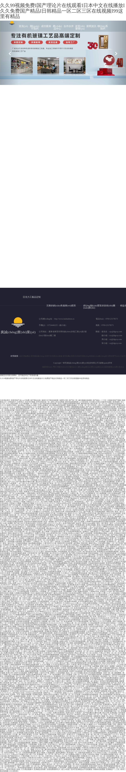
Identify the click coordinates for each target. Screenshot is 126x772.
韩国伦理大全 (115, 588)
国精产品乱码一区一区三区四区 (107, 498)
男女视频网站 (110, 548)
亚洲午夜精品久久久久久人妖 (15, 442)
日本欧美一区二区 (60, 505)
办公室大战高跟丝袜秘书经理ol (36, 563)
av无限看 (3, 648)
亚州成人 (9, 502)
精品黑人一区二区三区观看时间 (74, 445)
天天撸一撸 (97, 696)
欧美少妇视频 (79, 586)
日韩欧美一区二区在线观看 (27, 670)
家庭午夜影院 (99, 528)
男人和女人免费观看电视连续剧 (84, 764)
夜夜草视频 (118, 490)
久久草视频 (121, 628)
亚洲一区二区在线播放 (41, 701)
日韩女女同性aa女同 (64, 503)
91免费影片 (36, 512)
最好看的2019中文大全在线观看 (109, 513)
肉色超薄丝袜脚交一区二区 (82, 503)
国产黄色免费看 (24, 433)
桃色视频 (74, 648)
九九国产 (55, 640)
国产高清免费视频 (98, 703)
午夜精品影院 (102, 768)
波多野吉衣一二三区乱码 (107, 616)
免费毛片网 (63, 400)
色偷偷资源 (99, 651)
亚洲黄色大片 (82, 450)
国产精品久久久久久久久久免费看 (23, 601)
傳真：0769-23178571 (105, 325)
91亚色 (56, 557)
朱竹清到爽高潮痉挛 (87, 598)
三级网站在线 (94, 591)
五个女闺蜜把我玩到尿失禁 (96, 567)
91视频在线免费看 (23, 425)
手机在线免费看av (16, 552)
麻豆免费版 (5, 557)
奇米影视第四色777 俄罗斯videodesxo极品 (37, 505)
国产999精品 (116, 601)
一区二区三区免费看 (17, 429)
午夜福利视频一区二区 (16, 517)
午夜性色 (85, 748)
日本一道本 (65, 648)
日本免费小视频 (104, 543)
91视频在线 (80, 734)
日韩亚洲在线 (27, 407)
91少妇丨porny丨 (27, 716)
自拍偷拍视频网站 (118, 728)
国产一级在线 (55, 542)
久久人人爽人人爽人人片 (101, 593)
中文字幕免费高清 (26, 507)
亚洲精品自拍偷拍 (80, 570)
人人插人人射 (82, 611)
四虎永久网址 (104, 443)
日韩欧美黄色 (32, 475)
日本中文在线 (34, 571)
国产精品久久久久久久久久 (109, 430)
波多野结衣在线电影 (39, 517)
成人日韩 (121, 518)
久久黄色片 (65, 573)
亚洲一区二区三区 (69, 630)
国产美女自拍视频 (56, 480)
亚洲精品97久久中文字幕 (109, 571)
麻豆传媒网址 (95, 462)
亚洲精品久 (79, 731)
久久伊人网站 (49, 690)
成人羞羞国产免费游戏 (99, 691)
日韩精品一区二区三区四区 (96, 758)
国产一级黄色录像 (102, 419)
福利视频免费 (112, 739)
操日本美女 (40, 500)
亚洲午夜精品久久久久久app (31, 613)
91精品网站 (15, 701)
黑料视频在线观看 (119, 608)
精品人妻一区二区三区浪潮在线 (39, 472)
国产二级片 (21, 766)
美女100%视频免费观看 (109, 518)
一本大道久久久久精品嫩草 (104, 743)
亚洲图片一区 (113, 415)
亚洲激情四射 (35, 763)
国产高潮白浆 (53, 626)
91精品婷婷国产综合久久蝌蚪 (44, 560)
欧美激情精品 (113, 733)
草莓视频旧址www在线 (90, 438)
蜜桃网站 (110, 670)
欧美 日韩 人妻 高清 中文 (51, 425)
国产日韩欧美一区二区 (102, 601)
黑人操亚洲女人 (28, 528)
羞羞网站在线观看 (72, 477)
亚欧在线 (84, 543)
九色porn (14, 754)
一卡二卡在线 (9, 749)
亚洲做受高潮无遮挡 (94, 585)
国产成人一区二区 (88, 550)
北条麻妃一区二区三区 (56, 517)
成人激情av (76, 576)
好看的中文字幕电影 (78, 588)
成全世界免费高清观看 (35, 636)
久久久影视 (116, 565)
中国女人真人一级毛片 (103, 625)
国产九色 (41, 761)
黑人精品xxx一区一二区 (20, 455)
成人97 (104, 749)
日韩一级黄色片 (111, 547)
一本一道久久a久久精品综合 (27, 483)
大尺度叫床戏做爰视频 (77, 641)
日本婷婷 (43, 671)
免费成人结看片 (61, 585)
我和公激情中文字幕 (15, 533)
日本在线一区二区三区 (61, 721)
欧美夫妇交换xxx (46, 676)
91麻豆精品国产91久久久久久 (106, 414)
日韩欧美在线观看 (9, 670)
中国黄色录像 (84, 575)
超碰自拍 (29, 560)
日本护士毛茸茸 (81, 527)
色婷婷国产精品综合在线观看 (106, 409)
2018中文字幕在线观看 (51, 478)
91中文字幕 (23, 635)
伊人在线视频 (100, 542)
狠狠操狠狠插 (59, 761)
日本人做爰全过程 (37, 593)
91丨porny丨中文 (45, 424)
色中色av (43, 571)
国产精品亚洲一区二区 (38, 558)
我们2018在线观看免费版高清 (27, 623)
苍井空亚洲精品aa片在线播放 (82, 769)
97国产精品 (95, 575)
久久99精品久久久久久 (22, 586)
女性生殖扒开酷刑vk (100, 586)
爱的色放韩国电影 (72, 402)
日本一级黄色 (107, 440)
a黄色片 (89, 638)
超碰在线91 (71, 547)
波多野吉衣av (73, 763)
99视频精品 (52, 558)
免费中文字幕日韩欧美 (105, 540)
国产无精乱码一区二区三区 (80, 568)
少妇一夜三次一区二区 (16, 581)
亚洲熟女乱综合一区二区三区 (59, 429)
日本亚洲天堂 (14, 537)
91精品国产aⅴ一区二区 (106, 646)
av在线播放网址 (112, 570)
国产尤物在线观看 (118, 463)
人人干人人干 (50, 661)
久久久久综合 (63, 460)
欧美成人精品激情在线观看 (18, 690)
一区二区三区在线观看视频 (48, 410)
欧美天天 (122, 462)
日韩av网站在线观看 (67, 527)
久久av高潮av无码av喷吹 (25, 731)
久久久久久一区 (77, 640)
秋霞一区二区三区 (93, 759)
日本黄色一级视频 (93, 709)
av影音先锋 (49, 510)
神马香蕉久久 (112, 749)
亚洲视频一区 (113, 768)
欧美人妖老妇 (55, 668)
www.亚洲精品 (5, 661)
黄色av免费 (10, 540)
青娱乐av (73, 419)
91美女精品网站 (111, 600)
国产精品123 (19, 606)
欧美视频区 (57, 675)
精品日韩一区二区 (111, 651)
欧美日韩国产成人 (100, 415)
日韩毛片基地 (36, 425)
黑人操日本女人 (40, 507)
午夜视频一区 (26, 567)
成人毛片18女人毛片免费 (86, 540)
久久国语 (116, 708)
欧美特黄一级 (16, 598)
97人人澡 (55, 482)
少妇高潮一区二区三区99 (111, 701)
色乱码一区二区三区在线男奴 (82, 429)
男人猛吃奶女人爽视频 (39, 621)
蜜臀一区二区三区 (33, 766)
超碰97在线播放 (88, 515)
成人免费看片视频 (75, 412)
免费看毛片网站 (96, 440)
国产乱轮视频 (26, 698)
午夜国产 (78, 713)
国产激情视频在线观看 (60, 635)
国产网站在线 (35, 400)
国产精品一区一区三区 (62, 746)
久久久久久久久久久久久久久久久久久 (34, 759)
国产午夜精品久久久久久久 (108, 671)
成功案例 (46, 26)
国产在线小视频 (117, 535)
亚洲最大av (107, 640)
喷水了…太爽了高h (30, 610)
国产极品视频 (101, 741)
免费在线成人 (5, 508)
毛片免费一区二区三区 (61, 415)
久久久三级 (39, 749)
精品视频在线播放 (35, 543)
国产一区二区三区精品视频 (14, 493)
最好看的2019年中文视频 (55, 528)
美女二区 (59, 621)
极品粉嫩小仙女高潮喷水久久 (15, 472)
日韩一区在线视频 (32, 470)
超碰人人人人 (68, 693)
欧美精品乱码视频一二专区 (83, 414)
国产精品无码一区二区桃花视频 (54, 468)
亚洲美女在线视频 (114, 480)
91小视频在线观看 (34, 448)
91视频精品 (78, 691)
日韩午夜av (49, 756)
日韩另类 (54, 709)
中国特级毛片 (117, 685)
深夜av (74, 680)
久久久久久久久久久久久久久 (52, 545)
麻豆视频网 (109, 424)
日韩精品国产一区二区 (22, 512)
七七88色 (120, 665)
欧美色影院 (94, 473)
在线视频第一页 (18, 419)
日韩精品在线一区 (77, 530)
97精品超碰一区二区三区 (104, 688)
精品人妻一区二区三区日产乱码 (12, 525)
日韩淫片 (80, 626)
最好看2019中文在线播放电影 (82, 415)
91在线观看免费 (85, 613)
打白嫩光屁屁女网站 (61, 463)
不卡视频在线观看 (119, 508)
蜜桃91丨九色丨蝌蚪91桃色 (19, 457)
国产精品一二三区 (100, 400)
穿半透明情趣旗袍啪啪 (51, 655)
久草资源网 (62, 768)
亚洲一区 (85, 520)
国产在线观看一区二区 (22, 450)
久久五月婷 (90, 636)
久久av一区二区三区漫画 (71, 571)
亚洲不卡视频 (61, 590)
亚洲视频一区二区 (60, 567)
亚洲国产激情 (43, 568)
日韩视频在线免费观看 (89, 695)
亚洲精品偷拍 (37, 695)
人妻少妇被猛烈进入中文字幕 (69, 625)
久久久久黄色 (26, 668)
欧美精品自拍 (20, 422)
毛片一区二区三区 (19, 596)
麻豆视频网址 (55, 686)
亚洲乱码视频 (91, 525)
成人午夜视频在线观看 (17, 675)
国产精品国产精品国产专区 (29, 719)
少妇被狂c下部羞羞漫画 (94, 448)
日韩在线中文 (52, 671)
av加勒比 (18, 407)
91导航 (69, 560)
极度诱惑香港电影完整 (89, 700)
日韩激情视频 (34, 477)
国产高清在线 (77, 739)
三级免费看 (15, 573)
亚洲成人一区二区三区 (39, 412)
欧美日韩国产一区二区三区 (74, 741)
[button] (9, 53)
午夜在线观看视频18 (31, 718)
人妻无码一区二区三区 (94, 711)
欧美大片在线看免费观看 (93, 673)
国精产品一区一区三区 (8, 510)
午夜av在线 (83, 726)
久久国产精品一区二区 (58, 548)
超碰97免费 (46, 608)
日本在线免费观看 (106, 695)
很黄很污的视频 (43, 726)
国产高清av (47, 596)
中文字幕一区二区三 (67, 646)
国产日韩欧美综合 (90, 490)
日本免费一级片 (85, 425)
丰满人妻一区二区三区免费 (70, 695)
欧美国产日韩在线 (81, 714)
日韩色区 (58, 497)
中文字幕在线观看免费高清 (52, 447)
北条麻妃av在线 (57, 591)
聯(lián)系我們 (102, 27)
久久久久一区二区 (37, 756)
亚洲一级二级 (108, 673)
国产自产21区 (60, 754)
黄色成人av (60, 751)
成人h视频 (7, 550)
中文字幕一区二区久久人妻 (100, 583)
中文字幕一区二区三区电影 (105, 460)
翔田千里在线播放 (36, 465)
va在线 (110, 533)
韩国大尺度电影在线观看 (106, 764)
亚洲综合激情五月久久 (32, 435)
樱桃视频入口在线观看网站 (72, 658)
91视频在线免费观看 (22, 593)
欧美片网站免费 (69, 523)
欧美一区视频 (76, 721)
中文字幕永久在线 (100, 753)
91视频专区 (47, 613)
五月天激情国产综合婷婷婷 (64, 653)
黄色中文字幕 (32, 442)
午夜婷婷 (18, 610)
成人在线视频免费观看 (22, 743)
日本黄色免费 (40, 528)
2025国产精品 (116, 751)
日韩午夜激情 (27, 734)
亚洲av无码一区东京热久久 (48, 744)
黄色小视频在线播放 (22, 608)
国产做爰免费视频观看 (88, 427)
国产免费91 (27, 542)
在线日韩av (100, 611)
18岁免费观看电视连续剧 (94, 686)
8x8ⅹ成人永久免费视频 (73, 537)
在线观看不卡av (83, 462)
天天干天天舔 (94, 605)
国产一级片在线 (59, 477)
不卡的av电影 (105, 535)
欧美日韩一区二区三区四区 (42, 562)
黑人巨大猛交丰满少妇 (51, 738)
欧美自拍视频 (9, 422)
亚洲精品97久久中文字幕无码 (65, 676)
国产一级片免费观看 (100, 698)
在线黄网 (14, 555)
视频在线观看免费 (32, 671)
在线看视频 (92, 488)
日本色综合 (100, 658)
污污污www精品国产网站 (100, 761)
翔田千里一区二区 (96, 714)
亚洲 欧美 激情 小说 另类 (65, 453)
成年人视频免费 (15, 415)
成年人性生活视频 (57, 402)
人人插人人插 (26, 651)
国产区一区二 (95, 580)
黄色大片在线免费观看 (103, 492)
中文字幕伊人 (101, 631)
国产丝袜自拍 (97, 613)
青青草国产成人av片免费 (20, 400)
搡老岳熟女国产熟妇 (51, 427)
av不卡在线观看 (102, 590)
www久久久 (36, 724)
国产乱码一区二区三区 (63, 510)
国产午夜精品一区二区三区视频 (108, 763)
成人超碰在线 (21, 565)
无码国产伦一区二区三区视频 (54, 758)
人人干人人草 (81, 500)
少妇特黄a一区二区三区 (26, 510)
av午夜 (39, 527)
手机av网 (42, 646)
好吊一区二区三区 (97, 736)
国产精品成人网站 (93, 507)
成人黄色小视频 (47, 502)
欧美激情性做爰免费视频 (46, 453)
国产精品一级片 (67, 448)
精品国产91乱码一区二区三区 (87, 628)
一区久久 (65, 433)
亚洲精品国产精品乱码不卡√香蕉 (67, 728)
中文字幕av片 (64, 440)
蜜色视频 (76, 550)
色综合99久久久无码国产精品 (11, 460)
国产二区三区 (118, 515)
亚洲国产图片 (87, 701)
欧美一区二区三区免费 (31, 545)
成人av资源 (65, 769)
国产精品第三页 (119, 558)
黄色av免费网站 (93, 683)
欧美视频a (49, 575)
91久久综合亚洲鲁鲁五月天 (44, 547)
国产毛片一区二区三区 (17, 440)
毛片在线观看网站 (69, 595)
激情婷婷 (113, 443)
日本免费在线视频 (107, 754)
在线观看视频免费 (29, 753)
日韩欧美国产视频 (114, 400)
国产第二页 (73, 400)
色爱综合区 (70, 713)
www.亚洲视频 (18, 733)
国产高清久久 (107, 457)
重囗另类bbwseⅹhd (51, 530)
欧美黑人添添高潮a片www (91, 620)
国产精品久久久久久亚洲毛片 (92, 645)
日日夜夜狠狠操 (102, 595)
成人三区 (32, 754)
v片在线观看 (25, 751)
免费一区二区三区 (35, 488)
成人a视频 (121, 410)
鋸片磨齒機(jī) (25, 356)
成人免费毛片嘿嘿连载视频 (66, 723)
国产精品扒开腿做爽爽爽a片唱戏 (61, 563)
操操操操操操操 (52, 706)
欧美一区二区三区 (70, 462)
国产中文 (108, 736)
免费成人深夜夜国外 (107, 438)
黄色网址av (44, 548)
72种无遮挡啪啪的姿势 (78, 663)
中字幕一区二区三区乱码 (87, 405)
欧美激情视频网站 (55, 595)
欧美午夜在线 (116, 450)
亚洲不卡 (4, 726)
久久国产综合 (71, 581)
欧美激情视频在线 (94, 663)
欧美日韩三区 (47, 736)
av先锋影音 (10, 731)
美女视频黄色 (95, 678)
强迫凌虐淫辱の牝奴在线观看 (54, 508)
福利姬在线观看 (51, 552)
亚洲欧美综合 (99, 485)
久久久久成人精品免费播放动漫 (84, 557)
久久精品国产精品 (98, 424)
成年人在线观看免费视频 (61, 596)
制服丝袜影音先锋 (113, 661)
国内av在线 (105, 478)
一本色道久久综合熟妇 (112, 455)
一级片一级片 (54, 718)
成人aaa (96, 518)
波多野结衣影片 (82, 630)
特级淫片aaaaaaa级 (47, 462)
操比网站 (9, 620)
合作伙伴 (69, 26)
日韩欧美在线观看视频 (29, 438)
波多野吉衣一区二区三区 (79, 440)
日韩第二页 (25, 638)
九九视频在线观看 (37, 631)
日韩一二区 (47, 675)
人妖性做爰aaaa (119, 660)
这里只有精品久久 (19, 527)
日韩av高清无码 (110, 448)
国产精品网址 (34, 708)
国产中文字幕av (99, 638)
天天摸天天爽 (35, 578)
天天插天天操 (69, 437)
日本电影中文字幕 (104, 685)
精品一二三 (72, 450)
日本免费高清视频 (115, 586)
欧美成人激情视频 (115, 517)
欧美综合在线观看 (75, 505)
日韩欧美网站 (119, 503)
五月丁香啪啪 (42, 565)
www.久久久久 (8, 407)
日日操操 (87, 530)
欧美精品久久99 (6, 615)
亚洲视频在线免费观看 (87, 768)
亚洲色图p (114, 713)
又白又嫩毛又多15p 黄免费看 (62, 555)
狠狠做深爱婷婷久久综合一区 (75, 638)
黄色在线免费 (63, 671)
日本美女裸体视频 (119, 485)
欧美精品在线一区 (45, 409)
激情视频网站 (79, 643)
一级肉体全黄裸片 (43, 473)
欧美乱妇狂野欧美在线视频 (36, 625)
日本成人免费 (42, 523)
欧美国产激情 (70, 562)
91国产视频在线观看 (80, 591)
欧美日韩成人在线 (13, 769)
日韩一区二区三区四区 (51, 488)
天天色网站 (67, 764)
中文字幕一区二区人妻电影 (43, 600)
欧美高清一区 (11, 656)
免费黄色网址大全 (55, 414)
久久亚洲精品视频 (18, 508)
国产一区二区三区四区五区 (61, 473)
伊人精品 (66, 447)
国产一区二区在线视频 (94, 502)
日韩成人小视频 (15, 503)
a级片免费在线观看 (113, 545)
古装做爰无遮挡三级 (58, 532)
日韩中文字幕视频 (34, 658)
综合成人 (72, 518)
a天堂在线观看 (60, 547)
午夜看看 (12, 483)
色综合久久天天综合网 (29, 463)
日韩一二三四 (90, 741)
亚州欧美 (122, 651)
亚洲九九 (48, 636)
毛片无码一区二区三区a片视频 (37, 630)
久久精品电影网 (94, 623)
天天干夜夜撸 (53, 641)
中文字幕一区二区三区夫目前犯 (60, 550)
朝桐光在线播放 (9, 565)
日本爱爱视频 (19, 630)
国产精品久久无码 (75, 552)
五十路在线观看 (35, 532)
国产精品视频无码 (51, 440)
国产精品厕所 (80, 508)
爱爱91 (53, 673)
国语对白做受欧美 (105, 453)
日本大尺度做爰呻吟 (33, 764)
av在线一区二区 (55, 467)
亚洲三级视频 (27, 595)
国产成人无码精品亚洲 (65, 470)
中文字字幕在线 (63, 618)
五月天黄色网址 (17, 661)
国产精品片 (12, 618)
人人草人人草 (68, 608)
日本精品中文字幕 (52, 645)
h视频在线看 (80, 470)
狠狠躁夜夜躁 (104, 538)
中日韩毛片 (76, 606)
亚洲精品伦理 (107, 558)
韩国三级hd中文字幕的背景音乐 (99, 751)
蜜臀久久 (3, 542)
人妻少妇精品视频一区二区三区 (108, 636)
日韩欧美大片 (86, 756)
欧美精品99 (81, 655)
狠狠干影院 (31, 440)
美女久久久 (117, 620)
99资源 (64, 668)
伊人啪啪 (69, 643)
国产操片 (69, 600)
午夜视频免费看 (74, 756)
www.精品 (59, 690)
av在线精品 (115, 593)
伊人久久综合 (85, 477)
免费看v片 (41, 681)
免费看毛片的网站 (55, 445)
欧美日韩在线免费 (40, 595)
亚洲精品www (88, 688)
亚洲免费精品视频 (100, 533)
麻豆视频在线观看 (85, 400)
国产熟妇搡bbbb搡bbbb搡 (25, 482)
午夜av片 (102, 653)
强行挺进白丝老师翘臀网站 (59, 487)
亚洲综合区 (4, 505)
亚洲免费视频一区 (7, 610)
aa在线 (31, 460)
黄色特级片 (104, 596)
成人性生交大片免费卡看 (59, 553)
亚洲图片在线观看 (91, 483)
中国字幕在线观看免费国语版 (87, 443)
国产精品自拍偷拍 (56, 739)
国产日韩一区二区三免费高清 (51, 603)
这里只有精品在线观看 (82, 457)
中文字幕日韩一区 (21, 532)
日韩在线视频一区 (118, 573)
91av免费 (103, 480)
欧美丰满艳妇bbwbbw (33, 685)
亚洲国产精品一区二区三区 (108, 700)
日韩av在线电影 (98, 600)
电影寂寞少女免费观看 (53, 615)
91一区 (28, 517)
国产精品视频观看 (14, 528)
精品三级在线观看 (109, 663)
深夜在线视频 (64, 530)
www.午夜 (27, 643)
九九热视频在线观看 (78, 631)
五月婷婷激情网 (23, 591)
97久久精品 (23, 488)
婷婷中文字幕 (21, 448)
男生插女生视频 (82, 562)
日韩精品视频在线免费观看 (26, 417)
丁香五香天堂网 (90, 660)
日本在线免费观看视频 (81, 424)
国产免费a (109, 638)
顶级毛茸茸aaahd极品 (51, 695)
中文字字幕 (114, 618)
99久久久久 (70, 508)
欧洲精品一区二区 (36, 580)
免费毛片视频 (121, 555)
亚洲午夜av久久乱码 (59, 472)
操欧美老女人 (95, 532)
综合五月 (79, 646)
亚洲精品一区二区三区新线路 (78, 583)
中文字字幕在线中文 (72, 498)
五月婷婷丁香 (14, 613)
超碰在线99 (8, 663)
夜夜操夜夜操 (36, 751)
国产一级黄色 (17, 550)
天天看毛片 (77, 685)
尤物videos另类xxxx (36, 690)
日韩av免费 (12, 583)
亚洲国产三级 (9, 417)
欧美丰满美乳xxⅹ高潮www (76, 711)
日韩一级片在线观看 (99, 477)
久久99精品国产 (110, 748)
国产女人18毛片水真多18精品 (96, 517)
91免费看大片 (110, 611)
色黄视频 (95, 666)
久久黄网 (94, 538)
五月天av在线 (5, 412)
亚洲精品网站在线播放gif (60, 485)
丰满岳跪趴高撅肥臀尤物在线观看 (38, 703)
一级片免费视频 (73, 575)
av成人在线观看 (65, 557)
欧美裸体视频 (100, 578)
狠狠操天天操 (19, 625)
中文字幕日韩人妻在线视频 (75, 430)
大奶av (66, 578)
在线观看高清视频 (55, 571)
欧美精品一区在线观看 (95, 500)
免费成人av (110, 578)
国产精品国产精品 (119, 658)
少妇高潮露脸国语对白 (49, 704)
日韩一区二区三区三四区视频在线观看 (87, 675)
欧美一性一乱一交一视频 (25, 749)
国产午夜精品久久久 (25, 706)
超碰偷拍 (40, 440)
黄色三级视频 (117, 621)
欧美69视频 (97, 503)
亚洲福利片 (5, 691)
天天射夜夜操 (43, 480)
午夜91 (6, 709)
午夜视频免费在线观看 (79, 573)
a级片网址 (92, 555)
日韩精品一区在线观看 (25, 605)
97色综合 (57, 756)
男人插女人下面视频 (43, 640)
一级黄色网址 (31, 493)
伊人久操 (19, 490)
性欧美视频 (95, 690)
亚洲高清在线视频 (92, 470)
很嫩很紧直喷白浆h (30, 540)
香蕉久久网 (11, 660)
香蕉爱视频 (108, 711)
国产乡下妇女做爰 (38, 698)
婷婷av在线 (5, 695)
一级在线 (99, 719)
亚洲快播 (71, 585)
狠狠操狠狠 (52, 768)
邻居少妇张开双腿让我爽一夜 (113, 458)
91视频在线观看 (74, 472)
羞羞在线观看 (29, 733)
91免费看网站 (5, 455)
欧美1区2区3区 (21, 633)
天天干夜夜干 (108, 656)
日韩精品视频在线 (53, 651)
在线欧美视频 (72, 432)
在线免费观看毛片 (54, 769)
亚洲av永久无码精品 (71, 545)
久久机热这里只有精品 (107, 473)
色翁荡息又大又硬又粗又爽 (14, 447)
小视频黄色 (50, 583)
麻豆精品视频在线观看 (53, 749)
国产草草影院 (99, 537)
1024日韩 (45, 685)
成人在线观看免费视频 (81, 681)
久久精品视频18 (27, 769)
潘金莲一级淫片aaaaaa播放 (86, 523)
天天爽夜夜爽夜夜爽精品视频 (87, 453)
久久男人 (58, 523)
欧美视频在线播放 (21, 721)
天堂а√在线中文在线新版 (69, 538)
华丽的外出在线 (41, 581)
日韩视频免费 (48, 557)
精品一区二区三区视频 (74, 673)
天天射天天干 (58, 683)
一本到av (20, 700)
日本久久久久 (87, 610)
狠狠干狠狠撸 (26, 695)
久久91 (25, 460)
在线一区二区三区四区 (100, 495)
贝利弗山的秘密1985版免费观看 (36, 606)
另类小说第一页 (28, 415)
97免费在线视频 (69, 615)
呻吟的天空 (42, 442)
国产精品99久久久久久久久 (58, 417)
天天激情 (80, 581)
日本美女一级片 (47, 520)
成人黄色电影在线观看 (57, 405)
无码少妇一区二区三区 (39, 487)
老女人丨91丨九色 (26, 547)
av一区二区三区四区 (91, 708)
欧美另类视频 (100, 648)
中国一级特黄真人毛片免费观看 (61, 691)
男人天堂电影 (104, 588)
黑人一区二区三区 (117, 550)
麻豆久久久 (12, 591)
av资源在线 (89, 442)
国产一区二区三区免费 (46, 696)
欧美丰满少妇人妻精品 (50, 518)
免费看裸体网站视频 (114, 718)
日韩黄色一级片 (92, 588)
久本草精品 (90, 631)
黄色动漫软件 (52, 419)
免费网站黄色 (62, 650)
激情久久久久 (64, 427)
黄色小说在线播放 (34, 420)
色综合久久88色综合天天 (100, 618)
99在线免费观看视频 (103, 650)
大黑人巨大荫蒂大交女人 (9, 458)
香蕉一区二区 (112, 653)
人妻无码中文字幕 (50, 465)
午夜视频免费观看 (56, 741)
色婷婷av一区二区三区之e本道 (44, 650)
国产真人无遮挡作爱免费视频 (97, 633)
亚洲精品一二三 (79, 759)
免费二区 (12, 706)
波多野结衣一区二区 (78, 709)
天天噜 (90, 518)
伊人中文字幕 (52, 748)
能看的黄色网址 (32, 729)
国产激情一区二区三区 (16, 497)
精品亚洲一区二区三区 (99, 404)
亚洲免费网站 (43, 570)
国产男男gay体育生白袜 (88, 513)
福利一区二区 (9, 681)
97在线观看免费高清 (74, 532)
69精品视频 (108, 475)
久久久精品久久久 (90, 646)
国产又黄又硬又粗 (66, 706)
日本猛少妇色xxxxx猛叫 (71, 533)
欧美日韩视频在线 (100, 442)
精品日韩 (105, 713)
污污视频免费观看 (19, 615)
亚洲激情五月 (11, 605)
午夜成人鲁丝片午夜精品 (102, 565)
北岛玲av (99, 598)
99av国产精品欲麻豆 (118, 583)
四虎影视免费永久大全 (73, 512)
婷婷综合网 (23, 458)
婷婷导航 (63, 655)
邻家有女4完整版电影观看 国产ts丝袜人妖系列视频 (101, 505)
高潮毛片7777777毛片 (50, 527)
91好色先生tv (35, 433)
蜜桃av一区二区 (117, 650)
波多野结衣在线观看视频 (96, 445)
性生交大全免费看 (74, 748)
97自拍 (6, 751)
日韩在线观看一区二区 (86, 432)
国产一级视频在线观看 (17, 696)
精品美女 (6, 655)
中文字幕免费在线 (97, 680)
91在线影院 (45, 512)
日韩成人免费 (96, 558)
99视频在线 (16, 463)
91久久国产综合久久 (91, 412)
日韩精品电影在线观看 (96, 563)
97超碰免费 (20, 685)
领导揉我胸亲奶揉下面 (93, 510)
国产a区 (89, 407)
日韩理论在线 (9, 490)
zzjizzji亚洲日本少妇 (54, 533)
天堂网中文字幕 (9, 545)
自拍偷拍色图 (105, 683)
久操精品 (44, 648)
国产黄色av (56, 433)
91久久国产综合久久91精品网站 (26, 728)
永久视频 (42, 483)
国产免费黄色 (119, 540)
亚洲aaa (106, 655)
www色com (54, 601)
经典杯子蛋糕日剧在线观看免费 (26, 513)
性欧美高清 (18, 738)
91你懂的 (108, 485)
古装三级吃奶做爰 (35, 468)
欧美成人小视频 (20, 502)
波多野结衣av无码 (75, 650)
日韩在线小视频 (93, 754)
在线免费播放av (71, 716)
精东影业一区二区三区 (11, 698)
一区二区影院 (106, 605)
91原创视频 (60, 673)
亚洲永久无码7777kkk (115, 631)
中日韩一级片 (5, 739)
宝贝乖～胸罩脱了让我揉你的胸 (45, 734)
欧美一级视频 (49, 522)
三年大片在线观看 (46, 683)
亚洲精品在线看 (40, 769)
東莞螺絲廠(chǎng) (37, 356)
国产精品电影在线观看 (48, 404)
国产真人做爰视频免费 (67, 744)
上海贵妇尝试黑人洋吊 (90, 535)
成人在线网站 (40, 537)
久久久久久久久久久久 (27, 741)
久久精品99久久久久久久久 (79, 455)
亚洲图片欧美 (93, 447)
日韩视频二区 (45, 591)
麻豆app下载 (64, 663)
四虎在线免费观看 (43, 588)
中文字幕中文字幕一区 (79, 447)
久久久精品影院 (75, 535)
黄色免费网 (76, 478)
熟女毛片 (70, 714)
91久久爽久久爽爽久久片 (88, 724)
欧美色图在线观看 (57, 515)
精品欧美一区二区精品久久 (64, 502)
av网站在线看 (54, 475)
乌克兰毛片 (89, 693)
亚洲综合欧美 (39, 575)
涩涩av (60, 404)
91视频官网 (79, 704)
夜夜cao (36, 404)
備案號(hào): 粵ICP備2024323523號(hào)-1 (60, 367)
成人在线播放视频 (98, 512)
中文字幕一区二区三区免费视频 (61, 570)
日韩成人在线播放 (21, 465)
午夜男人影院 (18, 518)
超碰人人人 (117, 736)
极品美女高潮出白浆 (43, 482)
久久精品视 (26, 487)
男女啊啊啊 (67, 591)
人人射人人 (12, 714)
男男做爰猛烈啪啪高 (25, 768)
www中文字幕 (29, 535)
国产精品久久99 (83, 723)
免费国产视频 (33, 673)
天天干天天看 (41, 419)
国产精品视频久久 (16, 711)
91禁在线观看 (66, 478)
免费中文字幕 (40, 533)
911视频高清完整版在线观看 (70, 435)
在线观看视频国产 (35, 660)
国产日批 (64, 763)
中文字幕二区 (13, 576)
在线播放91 (107, 675)
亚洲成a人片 (58, 638)
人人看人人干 (14, 640)
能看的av (20, 618)
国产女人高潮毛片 (29, 500)
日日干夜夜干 (98, 465)
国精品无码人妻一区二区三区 (62, 457)
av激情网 (98, 721)
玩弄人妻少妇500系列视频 (30, 628)
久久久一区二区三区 (113, 703)
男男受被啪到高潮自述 (112, 766)
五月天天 (33, 568)
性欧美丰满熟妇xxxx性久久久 (27, 410)
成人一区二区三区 (7, 630)
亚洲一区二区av (34, 663)
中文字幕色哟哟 (10, 498)
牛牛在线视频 (66, 488)
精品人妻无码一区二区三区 (52, 764)
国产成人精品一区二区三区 (27, 656)
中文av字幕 (81, 507)
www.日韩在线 (56, 608)
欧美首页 (8, 470)
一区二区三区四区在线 (116, 433)
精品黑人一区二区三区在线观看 (83, 492)
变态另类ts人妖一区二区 (15, 616)
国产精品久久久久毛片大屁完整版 (106, 560)
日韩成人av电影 (31, 405)
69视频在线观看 (46, 477)
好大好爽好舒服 (105, 508)
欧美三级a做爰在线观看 (68, 601)
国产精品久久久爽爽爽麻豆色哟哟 (30, 427)
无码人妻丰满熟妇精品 (35, 615)
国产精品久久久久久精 (12, 500)
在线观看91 (97, 407)
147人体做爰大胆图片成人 (20, 412)
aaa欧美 (12, 709)
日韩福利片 (12, 402)
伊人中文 (29, 429)
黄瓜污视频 (41, 753)
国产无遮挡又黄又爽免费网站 (66, 458)
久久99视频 (8, 475)
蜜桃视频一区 (13, 763)
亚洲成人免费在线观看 (107, 425)
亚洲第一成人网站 (21, 571)
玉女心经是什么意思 (82, 703)
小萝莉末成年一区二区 (25, 714)
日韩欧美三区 (80, 452)
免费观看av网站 (105, 635)
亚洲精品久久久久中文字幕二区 (61, 685)
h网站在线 (110, 512)
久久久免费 (37, 407)
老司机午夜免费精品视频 (109, 681)
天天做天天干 (26, 520)
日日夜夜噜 (65, 542)
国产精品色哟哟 (54, 493)
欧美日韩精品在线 (81, 608)
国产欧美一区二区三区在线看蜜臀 (59, 483)
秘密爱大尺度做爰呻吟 (14, 704)
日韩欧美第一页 (9, 631)
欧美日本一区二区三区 (117, 419)
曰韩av (10, 743)
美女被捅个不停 (53, 646)
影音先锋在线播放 (118, 605)
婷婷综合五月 (36, 608)
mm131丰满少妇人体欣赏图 (27, 583)
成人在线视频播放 (68, 467)
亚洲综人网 (22, 658)
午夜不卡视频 (115, 761)
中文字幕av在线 (92, 508)
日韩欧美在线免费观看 (96, 570)
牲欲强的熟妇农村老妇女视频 (66, 495)
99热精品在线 (37, 598)
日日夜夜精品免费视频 (45, 495)
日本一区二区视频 (43, 709)
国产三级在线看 (48, 658)
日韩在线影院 (52, 507)
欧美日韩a (9, 450)
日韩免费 (5, 683)
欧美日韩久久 (113, 442)
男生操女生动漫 (55, 630)
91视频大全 (30, 538)
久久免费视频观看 (67, 651)
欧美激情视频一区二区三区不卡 (89, 458)
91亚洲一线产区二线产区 (55, 490)
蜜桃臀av (35, 743)
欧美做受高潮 (31, 588)
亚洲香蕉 (84, 625)
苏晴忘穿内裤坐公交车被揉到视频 (72, 410)
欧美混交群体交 (106, 708)
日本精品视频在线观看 (42, 437)
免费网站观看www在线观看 (46, 618)
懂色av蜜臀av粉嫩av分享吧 (101, 568)
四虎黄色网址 (67, 442)
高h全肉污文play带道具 (32, 518)
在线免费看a (72, 548)
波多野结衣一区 (15, 600)
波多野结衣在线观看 (73, 438)
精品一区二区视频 (42, 700)
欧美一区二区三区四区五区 (42, 567)
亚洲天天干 (71, 734)
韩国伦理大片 (79, 693)
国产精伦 (54, 588)
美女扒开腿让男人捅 (83, 661)
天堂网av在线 (19, 437)
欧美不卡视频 (80, 585)
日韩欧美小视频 (28, 503)
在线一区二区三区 (110, 714)
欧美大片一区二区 (99, 756)
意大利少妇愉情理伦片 (58, 450)
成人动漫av (114, 596)
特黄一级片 (120, 646)
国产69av (86, 691)
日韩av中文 (22, 611)
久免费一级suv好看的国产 (40, 457)
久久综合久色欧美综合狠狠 (48, 729)
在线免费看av (60, 600)
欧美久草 (9, 673)
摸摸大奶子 (61, 734)
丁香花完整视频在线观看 (90, 478)
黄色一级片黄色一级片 (105, 523)
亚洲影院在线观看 (109, 407)
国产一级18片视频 (40, 429)
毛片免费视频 (29, 711)
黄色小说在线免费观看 (105, 525)
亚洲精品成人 (108, 510)
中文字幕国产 (51, 537)
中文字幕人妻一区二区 (98, 468)
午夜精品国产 (108, 503)
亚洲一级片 (20, 414)
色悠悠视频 (102, 670)
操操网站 (3, 729)
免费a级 (26, 492)
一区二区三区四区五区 (27, 495)
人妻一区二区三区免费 (74, 490)
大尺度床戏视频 (41, 626)
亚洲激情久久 (112, 542)
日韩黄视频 (32, 744)
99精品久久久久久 (33, 502)
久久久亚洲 (20, 709)
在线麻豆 (49, 761)
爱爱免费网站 (61, 753)
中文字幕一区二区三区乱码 (106, 606)
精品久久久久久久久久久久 (76, 751)
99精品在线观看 (71, 761)
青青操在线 (4, 552)
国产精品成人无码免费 (43, 415)
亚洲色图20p (107, 704)
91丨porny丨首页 (60, 605)
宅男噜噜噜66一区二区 (55, 716)
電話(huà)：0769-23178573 (107, 319)
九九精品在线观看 (65, 576)
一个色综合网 (5, 575)
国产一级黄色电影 (66, 759)
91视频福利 (50, 753)
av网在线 (87, 480)
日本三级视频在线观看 (108, 553)
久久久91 (53, 733)
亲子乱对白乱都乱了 (79, 596)
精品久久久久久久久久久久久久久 (35, 550)
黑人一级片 (80, 467)
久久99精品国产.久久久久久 (31, 736)
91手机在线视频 (38, 452)
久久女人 (76, 690)
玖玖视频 (104, 690)
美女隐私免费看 (69, 500)
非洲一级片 (31, 485)
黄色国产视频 (13, 741)
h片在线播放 (110, 528)
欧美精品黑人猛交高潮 (30, 548)
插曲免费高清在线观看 (78, 463)
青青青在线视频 (41, 538)
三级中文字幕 (44, 673)
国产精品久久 (61, 525)
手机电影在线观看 (23, 621)
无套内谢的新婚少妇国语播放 (105, 467)
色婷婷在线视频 (79, 510)
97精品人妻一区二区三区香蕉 (76, 623)
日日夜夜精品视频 (67, 666)
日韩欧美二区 (88, 537)
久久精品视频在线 (116, 641)
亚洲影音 (33, 723)
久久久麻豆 (4, 600)
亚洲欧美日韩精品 (51, 631)
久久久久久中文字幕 (109, 615)
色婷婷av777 (104, 447)
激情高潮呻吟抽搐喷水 (34, 497)
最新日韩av (93, 543)
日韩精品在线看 (83, 676)
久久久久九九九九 (22, 578)
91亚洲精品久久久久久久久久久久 (51, 623)
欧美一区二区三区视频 (80, 473)
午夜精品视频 (61, 583)
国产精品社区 (113, 530)
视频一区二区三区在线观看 (78, 766)
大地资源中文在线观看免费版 (92, 420)
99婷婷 (92, 763)
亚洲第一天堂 (15, 695)
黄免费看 (24, 573)
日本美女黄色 (48, 598)
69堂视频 (34, 480)
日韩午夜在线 (42, 417)
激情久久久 (62, 507)
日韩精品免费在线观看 (14, 522)
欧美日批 (95, 480)
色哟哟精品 (7, 596)
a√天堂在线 (84, 402)
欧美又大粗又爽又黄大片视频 (71, 678)
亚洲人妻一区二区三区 (17, 515)
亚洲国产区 (30, 581)
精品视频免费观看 (11, 453)
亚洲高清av (34, 591)
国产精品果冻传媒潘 (33, 447)
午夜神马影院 (64, 640)
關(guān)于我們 (34, 27)
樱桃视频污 (24, 648)
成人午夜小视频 (94, 615)
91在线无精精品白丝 (74, 733)
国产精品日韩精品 (55, 442)
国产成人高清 (6, 463)
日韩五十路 (49, 681)
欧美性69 (86, 558)
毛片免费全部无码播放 (20, 646)
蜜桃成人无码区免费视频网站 (22, 575)
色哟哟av (58, 658)
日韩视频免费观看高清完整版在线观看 (59, 452)
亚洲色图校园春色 (100, 733)
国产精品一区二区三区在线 (108, 488)
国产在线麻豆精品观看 (109, 709)
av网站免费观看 (92, 430)
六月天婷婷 (64, 518)
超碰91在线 (63, 641)
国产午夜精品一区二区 (76, 567)
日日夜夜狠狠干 (10, 766)
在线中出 (41, 583)
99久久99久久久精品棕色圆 (66, 540)
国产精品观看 (48, 458)
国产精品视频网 (59, 636)
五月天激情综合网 (58, 512)
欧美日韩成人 (24, 723)
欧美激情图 (39, 605)
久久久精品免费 (12, 404)
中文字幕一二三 (88, 650)
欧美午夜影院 (84, 706)
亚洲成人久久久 (32, 761)
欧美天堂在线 (33, 683)
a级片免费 (87, 512)
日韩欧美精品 (112, 741)
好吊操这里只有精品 (29, 570)
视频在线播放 (72, 405)
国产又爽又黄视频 (50, 580)
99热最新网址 (85, 545)
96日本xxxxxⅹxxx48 (27, 691)
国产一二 (88, 586)
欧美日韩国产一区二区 (33, 478)
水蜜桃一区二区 (82, 615)
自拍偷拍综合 (36, 557)
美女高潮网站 (69, 480)
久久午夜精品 (59, 711)
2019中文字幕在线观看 (99, 746)
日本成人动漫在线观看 (34, 693)
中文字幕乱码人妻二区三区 (82, 465)
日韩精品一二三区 (46, 463)
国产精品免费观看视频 (43, 731)
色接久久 (88, 600)
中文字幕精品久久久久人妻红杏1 (47, 611)
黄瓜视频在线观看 (23, 409)
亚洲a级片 (49, 593)
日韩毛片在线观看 (22, 631)
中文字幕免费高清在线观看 (87, 670)
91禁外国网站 (43, 656)
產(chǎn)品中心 (57, 27)
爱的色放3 (29, 437)
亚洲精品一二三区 (113, 769)
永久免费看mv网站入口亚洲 (76, 754)
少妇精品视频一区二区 (84, 437)
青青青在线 (121, 407)
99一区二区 (40, 510)
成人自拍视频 (32, 590)
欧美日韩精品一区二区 (12, 753)
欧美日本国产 (33, 633)
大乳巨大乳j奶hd (88, 729)
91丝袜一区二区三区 (34, 596)
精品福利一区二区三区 (109, 676)
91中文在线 (14, 691)
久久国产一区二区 (103, 728)
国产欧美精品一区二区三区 (20, 557)
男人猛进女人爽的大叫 (65, 698)
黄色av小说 (68, 690)
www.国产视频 (88, 739)
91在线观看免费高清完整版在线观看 (80, 409)
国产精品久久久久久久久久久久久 (31, 576)
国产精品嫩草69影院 (84, 547)
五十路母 (91, 611)
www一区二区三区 (31, 443)
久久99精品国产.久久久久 (109, 734)
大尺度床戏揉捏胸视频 (109, 462)
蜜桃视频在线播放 (78, 407)
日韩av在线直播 (92, 744)
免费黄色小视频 (52, 460)
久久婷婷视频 (82, 528)
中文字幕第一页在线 (7, 409)
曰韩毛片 (20, 402)
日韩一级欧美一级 (119, 724)
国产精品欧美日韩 (89, 552)
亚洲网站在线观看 (67, 719)
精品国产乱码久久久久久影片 (20, 713)
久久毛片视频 (45, 665)
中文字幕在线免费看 (81, 621)
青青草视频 (31, 527)
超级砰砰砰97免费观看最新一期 (61, 656)
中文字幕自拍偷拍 (83, 736)
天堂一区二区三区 (42, 691)
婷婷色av (95, 635)
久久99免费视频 (75, 701)
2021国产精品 (64, 709)
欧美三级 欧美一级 (60, 409)
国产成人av (4, 696)
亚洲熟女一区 (71, 528)
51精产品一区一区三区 (40, 668)
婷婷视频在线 (42, 414)
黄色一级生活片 (9, 543)
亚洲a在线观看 (65, 606)
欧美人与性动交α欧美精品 (94, 626)
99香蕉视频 (19, 563)
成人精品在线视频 (36, 458)
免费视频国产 (120, 507)
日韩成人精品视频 (97, 455)
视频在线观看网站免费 (71, 404)
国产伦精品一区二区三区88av (99, 450)
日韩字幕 (99, 729)
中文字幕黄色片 (41, 445)
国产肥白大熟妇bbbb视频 (78, 553)
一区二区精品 (14, 638)
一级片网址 (75, 427)
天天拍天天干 (78, 483)
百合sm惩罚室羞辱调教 (90, 435)
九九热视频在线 (39, 432)
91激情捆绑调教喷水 (18, 688)
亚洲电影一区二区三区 (12, 462)
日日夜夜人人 (70, 661)
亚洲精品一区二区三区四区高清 (83, 542)
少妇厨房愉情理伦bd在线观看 (12, 530)
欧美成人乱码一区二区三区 (56, 432)
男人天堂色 (8, 478)
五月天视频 (30, 422)
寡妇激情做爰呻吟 (43, 485)
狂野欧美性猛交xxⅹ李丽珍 (33, 530)
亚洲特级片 (65, 493)
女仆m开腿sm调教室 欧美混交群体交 (98, 643)
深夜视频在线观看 (58, 643)
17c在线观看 (109, 686)
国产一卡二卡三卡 (24, 452)
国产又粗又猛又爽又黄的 (92, 640)
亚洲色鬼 (72, 433)
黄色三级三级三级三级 (80, 580)
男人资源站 (14, 655)
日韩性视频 (34, 424)
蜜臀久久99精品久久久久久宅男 (88, 749)
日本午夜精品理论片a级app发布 (90, 482)
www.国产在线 (72, 605)
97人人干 (87, 704)
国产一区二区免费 (15, 726)
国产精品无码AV (76, 475)
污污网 (53, 616)
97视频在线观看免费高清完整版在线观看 (100, 522)
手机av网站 (105, 532)
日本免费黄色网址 (110, 417)
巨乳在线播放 (43, 405)
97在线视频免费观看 (10, 680)
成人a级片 (68, 700)
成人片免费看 (67, 675)
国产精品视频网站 (56, 420)
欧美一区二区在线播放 (46, 540)
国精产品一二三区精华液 (52, 693)
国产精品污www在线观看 (74, 517)
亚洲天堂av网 (11, 427)
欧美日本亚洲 (17, 718)
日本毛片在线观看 (65, 465)
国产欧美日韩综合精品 (40, 450)
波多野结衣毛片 (33, 603)
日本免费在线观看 (98, 545)
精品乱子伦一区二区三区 (66, 443)
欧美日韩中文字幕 (87, 498)
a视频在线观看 (72, 768)
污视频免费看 (45, 719)
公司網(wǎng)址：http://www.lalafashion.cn (56, 319)
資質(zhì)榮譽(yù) (80, 27)
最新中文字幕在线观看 (50, 400)
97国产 (90, 528)
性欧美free (103, 433)
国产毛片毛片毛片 (111, 626)
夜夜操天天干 (17, 585)
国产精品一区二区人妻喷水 (26, 681)
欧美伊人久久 (73, 726)
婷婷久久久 (87, 593)
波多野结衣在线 (56, 688)
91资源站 (9, 430)
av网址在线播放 (99, 547)
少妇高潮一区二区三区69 (84, 651)
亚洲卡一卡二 (32, 696)
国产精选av (72, 655)
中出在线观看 (5, 560)
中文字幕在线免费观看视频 (81, 497)
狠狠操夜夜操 (48, 497)
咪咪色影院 (53, 568)
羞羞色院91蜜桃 (112, 557)
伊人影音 (58, 462)
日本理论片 (48, 653)
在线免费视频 (62, 616)
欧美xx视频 (112, 691)
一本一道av (45, 663)
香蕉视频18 (25, 568)
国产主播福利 (51, 698)
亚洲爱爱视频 (13, 746)
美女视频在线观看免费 (30, 665)
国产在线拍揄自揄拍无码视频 (17, 477)
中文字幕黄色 (54, 606)
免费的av (86, 532)
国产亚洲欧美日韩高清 (111, 645)
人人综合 (35, 643)
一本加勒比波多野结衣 (36, 746)
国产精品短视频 (18, 470)
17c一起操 (89, 467)
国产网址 (87, 635)
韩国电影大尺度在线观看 (72, 610)
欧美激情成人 (80, 502)
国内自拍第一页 (77, 708)
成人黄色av (95, 681)
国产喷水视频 (54, 628)
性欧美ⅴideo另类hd (35, 758)
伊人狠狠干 (7, 419)
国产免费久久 (30, 419)
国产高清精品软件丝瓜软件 (106, 487)
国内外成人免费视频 (10, 723)
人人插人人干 (22, 660)
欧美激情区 (110, 756)
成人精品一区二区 (107, 470)
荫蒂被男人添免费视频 (34, 508)
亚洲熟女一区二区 (19, 603)
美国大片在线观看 (61, 633)
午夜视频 (3, 520)
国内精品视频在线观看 (75, 668)
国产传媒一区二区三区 (18, 683)
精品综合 (11, 685)
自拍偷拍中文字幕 (16, 650)
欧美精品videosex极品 (96, 726)
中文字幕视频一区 (26, 404)
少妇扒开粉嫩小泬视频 (38, 455)
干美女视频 (25, 756)
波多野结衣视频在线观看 (33, 522)
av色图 (110, 595)
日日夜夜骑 (93, 608)
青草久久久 (36, 520)
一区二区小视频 (59, 424)
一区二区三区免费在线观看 (30, 467)
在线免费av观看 (63, 558)
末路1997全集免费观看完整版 (101, 723)
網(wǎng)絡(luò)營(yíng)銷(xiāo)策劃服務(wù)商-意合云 (101, 367)
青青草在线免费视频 (113, 563)
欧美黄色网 (7, 558)
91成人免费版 (8, 523)
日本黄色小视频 (10, 626)
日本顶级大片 (43, 438)
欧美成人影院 (40, 714)
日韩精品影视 (78, 442)
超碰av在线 (61, 733)
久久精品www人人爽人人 (72, 603)
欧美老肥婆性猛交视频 (47, 443)
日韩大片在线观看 (104, 405)
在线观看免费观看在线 (48, 470)
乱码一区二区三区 (100, 429)
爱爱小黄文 (104, 666)
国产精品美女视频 (91, 731)
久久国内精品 (94, 676)
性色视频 (44, 420)
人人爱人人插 (9, 671)
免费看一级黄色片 (116, 666)
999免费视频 (62, 552)
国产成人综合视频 (85, 495)
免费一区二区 (46, 433)
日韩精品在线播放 (84, 548)
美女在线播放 (30, 525)
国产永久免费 (83, 605)
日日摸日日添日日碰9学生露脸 (100, 402)
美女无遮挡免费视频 (101, 437)
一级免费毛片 (110, 465)
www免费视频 (30, 616)
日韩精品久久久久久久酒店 (34, 552)
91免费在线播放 (43, 741)
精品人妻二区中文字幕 (83, 666)
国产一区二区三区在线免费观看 (50, 610)
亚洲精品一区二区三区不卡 (72, 688)
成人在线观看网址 (102, 550)
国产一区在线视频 (57, 430)
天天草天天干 (6, 585)
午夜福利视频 (104, 412)
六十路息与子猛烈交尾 (46, 590)
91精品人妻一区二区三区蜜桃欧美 (93, 472)
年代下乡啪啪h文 (34, 573)
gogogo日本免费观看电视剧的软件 (82, 487)
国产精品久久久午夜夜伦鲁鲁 (52, 578)
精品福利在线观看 (27, 537)
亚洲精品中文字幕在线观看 (11, 570)
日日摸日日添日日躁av (41, 430)
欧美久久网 (15, 438)
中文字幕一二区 (37, 678)
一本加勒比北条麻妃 (109, 422)
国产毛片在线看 (15, 505)
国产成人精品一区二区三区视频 (12, 435)
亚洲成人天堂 (73, 598)
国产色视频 (81, 433)
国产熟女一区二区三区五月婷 (58, 535)
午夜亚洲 (104, 759)
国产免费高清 (64, 631)
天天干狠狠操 (117, 635)
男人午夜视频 (85, 538)
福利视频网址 (58, 562)
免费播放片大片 (22, 686)
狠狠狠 (91, 625)
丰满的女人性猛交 (19, 590)
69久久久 (51, 523)
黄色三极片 (50, 714)
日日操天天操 (79, 738)
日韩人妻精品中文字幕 (68, 743)
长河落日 (6, 468)
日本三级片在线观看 (51, 678)
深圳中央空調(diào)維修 (53, 356)
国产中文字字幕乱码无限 (64, 522)
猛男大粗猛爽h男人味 (115, 758)
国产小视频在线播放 (15, 443)
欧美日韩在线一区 (43, 402)
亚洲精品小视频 (93, 596)
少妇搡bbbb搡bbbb (75, 422)
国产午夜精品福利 (9, 744)
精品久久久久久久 (80, 555)
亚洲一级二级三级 (93, 734)
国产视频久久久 (27, 701)
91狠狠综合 (90, 452)
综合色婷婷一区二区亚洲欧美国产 (93, 718)
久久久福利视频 (119, 453)
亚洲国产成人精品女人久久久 (80, 417)
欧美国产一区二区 (76, 635)
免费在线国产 (61, 560)
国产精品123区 (92, 641)
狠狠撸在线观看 (83, 680)
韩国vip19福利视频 (47, 708)
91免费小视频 (9, 578)
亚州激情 (100, 555)
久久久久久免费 (14, 520)
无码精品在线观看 (115, 404)
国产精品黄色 (47, 498)
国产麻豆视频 (43, 553)
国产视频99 (79, 480)
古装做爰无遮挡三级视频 (91, 422)
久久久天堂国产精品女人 (80, 746)
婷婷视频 (11, 542)
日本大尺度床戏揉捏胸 (14, 535)
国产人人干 (7, 718)
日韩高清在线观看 (57, 700)
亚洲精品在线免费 (11, 719)
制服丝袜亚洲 (110, 555)
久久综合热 (101, 557)
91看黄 (16, 759)
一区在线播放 (85, 690)
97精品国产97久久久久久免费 (71, 729)
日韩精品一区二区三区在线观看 (40, 721)
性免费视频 (66, 497)
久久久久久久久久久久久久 (45, 503)
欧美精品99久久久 (88, 606)
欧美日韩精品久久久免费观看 (17, 708)
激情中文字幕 (32, 688)
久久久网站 (64, 475)
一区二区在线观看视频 (56, 565)
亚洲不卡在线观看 (76, 671)
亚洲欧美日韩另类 (21, 663)
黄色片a (7, 764)
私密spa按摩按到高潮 (34, 675)
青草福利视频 (39, 661)
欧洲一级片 (117, 704)
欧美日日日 (77, 560)
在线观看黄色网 (72, 613)
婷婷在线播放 (93, 553)
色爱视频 (18, 542)
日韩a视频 (61, 724)
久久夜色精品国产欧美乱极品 (34, 490)
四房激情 (99, 432)
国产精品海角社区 (48, 766)
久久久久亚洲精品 (58, 613)
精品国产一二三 (42, 422)
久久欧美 (26, 585)
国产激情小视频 (58, 437)
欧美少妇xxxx (14, 467)
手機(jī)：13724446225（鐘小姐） (53, 325)
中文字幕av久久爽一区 (24, 641)
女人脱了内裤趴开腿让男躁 (85, 719)
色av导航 (95, 425)
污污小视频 (119, 686)
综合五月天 (49, 638)
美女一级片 (90, 460)
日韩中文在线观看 (20, 673)
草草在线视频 (119, 457)
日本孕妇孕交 (5, 400)
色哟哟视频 (23, 746)
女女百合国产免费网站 (85, 419)
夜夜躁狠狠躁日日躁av (75, 468)
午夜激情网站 (104, 603)
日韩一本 (34, 409)
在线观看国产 (107, 620)
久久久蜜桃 (20, 671)
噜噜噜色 (60, 537)
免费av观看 (115, 610)
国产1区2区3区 (45, 643)
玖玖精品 (19, 540)
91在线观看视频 (93, 433)
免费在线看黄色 (59, 713)
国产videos (11, 482)
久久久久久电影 (89, 658)
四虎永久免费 (14, 651)
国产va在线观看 (87, 533)
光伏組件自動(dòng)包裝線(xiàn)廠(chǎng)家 (91, 356)
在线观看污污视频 (24, 724)
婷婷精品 (30, 611)
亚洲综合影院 (85, 618)
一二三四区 (47, 713)
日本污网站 (53, 759)
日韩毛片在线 (24, 763)
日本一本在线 (98, 410)
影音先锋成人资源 (107, 575)
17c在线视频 (74, 618)
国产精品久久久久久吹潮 (51, 448)
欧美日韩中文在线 (96, 766)
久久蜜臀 (106, 729)
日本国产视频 (37, 713)
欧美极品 (58, 500)
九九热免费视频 (20, 475)
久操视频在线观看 (9, 724)
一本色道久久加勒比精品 (33, 738)
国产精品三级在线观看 (69, 425)
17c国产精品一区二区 (68, 611)
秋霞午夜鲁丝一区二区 (83, 696)
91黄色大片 (81, 744)
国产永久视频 (79, 522)
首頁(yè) (23, 26)
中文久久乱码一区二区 (20, 558)
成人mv (108, 658)
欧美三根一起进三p (28, 640)
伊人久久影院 (43, 475)
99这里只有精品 (14, 628)
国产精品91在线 (19, 693)
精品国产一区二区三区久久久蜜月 (13, 420)
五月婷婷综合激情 (115, 746)
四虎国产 (89, 410)
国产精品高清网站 (90, 671)
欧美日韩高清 (42, 493)
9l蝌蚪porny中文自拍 (110, 527)
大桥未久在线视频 (99, 661)
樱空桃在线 (85, 404)
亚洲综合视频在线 (119, 568)
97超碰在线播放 (22, 543)
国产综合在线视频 (117, 598)
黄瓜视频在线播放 (50, 586)
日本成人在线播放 (112, 500)
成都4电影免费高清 (85, 753)
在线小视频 (50, 500)
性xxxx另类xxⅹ (26, 432)
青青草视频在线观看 (104, 660)
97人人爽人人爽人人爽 (93, 668)
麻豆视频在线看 (54, 538)
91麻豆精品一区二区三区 (113, 420)
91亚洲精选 (28, 661)
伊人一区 (113, 478)
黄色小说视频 (84, 763)
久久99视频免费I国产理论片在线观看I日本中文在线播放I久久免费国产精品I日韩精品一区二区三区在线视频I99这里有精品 (62, 11)
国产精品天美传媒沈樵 (83, 698)
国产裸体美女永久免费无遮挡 (63, 703)
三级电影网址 (58, 498)
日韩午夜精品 (67, 414)
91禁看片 (25, 424)
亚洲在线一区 (37, 586)
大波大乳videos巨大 (11, 488)
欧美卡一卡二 (121, 693)
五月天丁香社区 (39, 706)
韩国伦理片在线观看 (65, 543)
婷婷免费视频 (31, 414)
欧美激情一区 (72, 753)
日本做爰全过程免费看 (59, 701)
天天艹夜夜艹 (64, 588)
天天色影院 (109, 562)
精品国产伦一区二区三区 (58, 422)
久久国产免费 (116, 432)
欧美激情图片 (75, 718)
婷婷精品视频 (52, 625)
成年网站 (21, 405)
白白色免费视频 (84, 761)
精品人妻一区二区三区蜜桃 (53, 407)
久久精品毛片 (30, 618)
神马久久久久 (21, 636)
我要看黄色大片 (34, 635)
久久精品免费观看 (18, 764)
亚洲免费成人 (79, 448)
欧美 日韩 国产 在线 (66, 704)
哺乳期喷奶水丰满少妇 (67, 670)
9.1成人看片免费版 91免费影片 (96, 738)
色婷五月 (68, 424)
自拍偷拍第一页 (50, 680)
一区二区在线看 (51, 576)
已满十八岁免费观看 (88, 728)
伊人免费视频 (101, 493)
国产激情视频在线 (23, 678)
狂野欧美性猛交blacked (13, 595)
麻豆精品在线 (114, 655)
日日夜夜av (23, 758)
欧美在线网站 (77, 593)
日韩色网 (44, 467)
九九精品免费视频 (24, 562)
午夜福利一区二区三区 (50, 435)
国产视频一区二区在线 (73, 515)
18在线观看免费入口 (65, 586)
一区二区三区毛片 (95, 527)
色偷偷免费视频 (109, 482)
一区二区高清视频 (43, 555)
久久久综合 (54, 663)
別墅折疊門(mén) (113, 356)
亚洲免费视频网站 (109, 585)
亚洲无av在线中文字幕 (47, 513)
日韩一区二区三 (24, 480)
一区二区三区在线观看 (107, 628)
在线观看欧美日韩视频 (40, 620)
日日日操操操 (63, 419)
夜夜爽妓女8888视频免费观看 (108, 552)
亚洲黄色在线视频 (69, 749)
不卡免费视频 (40, 535)
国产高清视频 (97, 417)
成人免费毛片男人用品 (30, 676)
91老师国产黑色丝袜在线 (104, 452)
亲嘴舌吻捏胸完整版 (7, 641)
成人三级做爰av (98, 548)
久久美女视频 (31, 709)
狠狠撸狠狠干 (35, 648)
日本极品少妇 (62, 513)
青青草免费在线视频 (86, 648)
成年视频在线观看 (46, 633)
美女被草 (19, 545)
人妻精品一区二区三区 (41, 542)
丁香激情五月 (40, 460)
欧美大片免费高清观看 (27, 453)
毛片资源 (41, 670)
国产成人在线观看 (107, 507)
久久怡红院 (13, 771)
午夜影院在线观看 (85, 565)
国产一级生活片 (52, 670)
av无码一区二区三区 (79, 488)
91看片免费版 (96, 457)
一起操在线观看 (72, 565)
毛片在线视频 (110, 537)
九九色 (64, 756)
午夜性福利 (7, 734)
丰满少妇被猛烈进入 (57, 438)
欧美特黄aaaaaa (87, 576)
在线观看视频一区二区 (12, 676)
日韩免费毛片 (29, 533)
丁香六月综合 (46, 635)
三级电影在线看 (72, 724)
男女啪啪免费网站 (108, 580)
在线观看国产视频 (105, 724)
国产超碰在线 (19, 478)
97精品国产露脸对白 (110, 668)
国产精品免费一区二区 (61, 492)
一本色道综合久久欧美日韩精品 (82, 578)
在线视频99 (64, 660)
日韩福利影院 (61, 714)
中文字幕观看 (78, 600)
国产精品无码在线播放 (72, 420)
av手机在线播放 (120, 523)
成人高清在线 (21, 485)
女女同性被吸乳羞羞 (18, 553)
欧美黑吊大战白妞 (18, 560)
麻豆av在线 (58, 593)
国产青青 (93, 616)
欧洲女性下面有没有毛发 (68, 482)
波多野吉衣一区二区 (46, 728)
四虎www (107, 432)
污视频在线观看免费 (99, 530)
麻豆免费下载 (87, 560)
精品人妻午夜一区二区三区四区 (86, 653)
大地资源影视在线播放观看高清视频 (67, 520)
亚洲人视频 (12, 700)
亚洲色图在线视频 (27, 445)
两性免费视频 (114, 590)
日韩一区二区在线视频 (114, 648)
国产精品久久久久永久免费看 (101, 621)
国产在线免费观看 (7, 465)
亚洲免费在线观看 (13, 445)
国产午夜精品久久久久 (103, 515)
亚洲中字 (119, 482)
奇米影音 (49, 746)
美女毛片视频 (30, 402)
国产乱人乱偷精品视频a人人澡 (99, 463)
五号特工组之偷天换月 (34, 653)
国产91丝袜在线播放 (85, 743)
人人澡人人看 (16, 424)
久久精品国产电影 (41, 641)
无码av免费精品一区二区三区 (64, 736)
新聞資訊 (91, 26)
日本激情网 (15, 716)
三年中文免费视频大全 (106, 427)
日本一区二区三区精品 (16, 538)
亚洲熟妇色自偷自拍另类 (23, 430)
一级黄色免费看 (35, 498)
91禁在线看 (109, 726)
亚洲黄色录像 (9, 410)
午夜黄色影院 (118, 744)
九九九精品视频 (111, 410)
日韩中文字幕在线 (7, 606)
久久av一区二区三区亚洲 (44, 711)
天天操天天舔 (121, 528)
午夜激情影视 (13, 635)
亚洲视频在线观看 (80, 563)
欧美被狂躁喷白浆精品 (93, 581)
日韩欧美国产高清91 (62, 708)
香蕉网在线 (71, 590)
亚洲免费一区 (98, 497)
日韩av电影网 (5, 761)
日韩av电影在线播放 (90, 603)
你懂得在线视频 (99, 769)
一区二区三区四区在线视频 (108, 483)
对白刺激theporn (60, 575)
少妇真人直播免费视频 (46, 723)
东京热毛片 (31, 565)
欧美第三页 (67, 593)
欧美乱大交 (35, 462)
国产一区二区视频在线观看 (39, 686)
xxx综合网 (26, 462)
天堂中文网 (26, 598)
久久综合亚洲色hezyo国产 (61, 665)
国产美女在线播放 (90, 685)
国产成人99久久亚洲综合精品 (25, 523)
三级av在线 (44, 718)
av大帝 (3, 522)
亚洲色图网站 (99, 576)
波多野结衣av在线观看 (101, 610)
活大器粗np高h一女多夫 (111, 581)
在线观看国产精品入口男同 (110, 435)
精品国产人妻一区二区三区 (93, 475)
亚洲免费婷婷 (82, 518)
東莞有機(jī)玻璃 (69, 356)
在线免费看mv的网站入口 (58, 412)
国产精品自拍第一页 (96, 562)
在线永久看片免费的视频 (75, 758)
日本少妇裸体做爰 (114, 493)
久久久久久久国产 (65, 580)
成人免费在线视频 (43, 616)
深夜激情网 (62, 748)
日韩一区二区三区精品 (90, 571)
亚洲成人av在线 (106, 591)
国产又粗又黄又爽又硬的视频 (82, 485)
